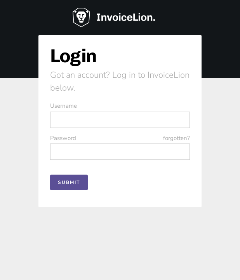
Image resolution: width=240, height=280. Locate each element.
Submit (69, 182)
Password (120, 138)
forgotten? (176, 138)
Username (63, 106)
